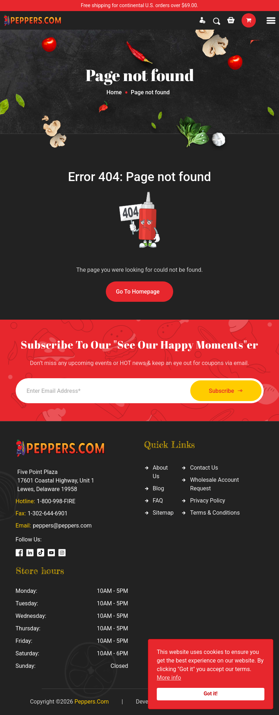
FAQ (158, 501)
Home (114, 92)
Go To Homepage (138, 291)
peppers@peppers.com (62, 525)
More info (169, 677)
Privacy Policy (207, 501)
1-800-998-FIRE (56, 501)
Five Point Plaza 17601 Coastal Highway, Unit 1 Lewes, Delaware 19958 (55, 480)
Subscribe (224, 391)
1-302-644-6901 (48, 513)
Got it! (211, 694)
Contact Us (204, 468)
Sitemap (163, 513)
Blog (158, 488)
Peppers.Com (91, 701)
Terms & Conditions (215, 513)
